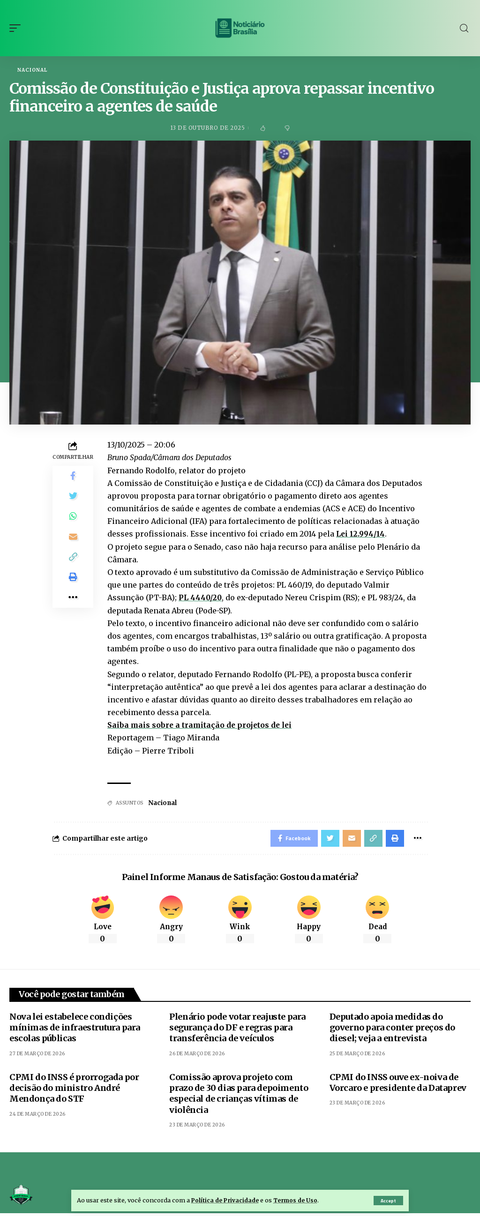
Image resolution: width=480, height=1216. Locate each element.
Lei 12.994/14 (361, 534)
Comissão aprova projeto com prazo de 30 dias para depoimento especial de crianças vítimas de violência (238, 1096)
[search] (464, 28)
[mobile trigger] (17, 28)
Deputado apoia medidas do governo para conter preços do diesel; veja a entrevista (392, 1030)
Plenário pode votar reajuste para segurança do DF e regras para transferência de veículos (237, 1030)
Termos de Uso (300, 1200)
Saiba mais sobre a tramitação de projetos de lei (201, 725)
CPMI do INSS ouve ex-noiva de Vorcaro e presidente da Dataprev (398, 1085)
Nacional (32, 70)
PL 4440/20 (201, 598)
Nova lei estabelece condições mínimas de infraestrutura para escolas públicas (74, 1030)
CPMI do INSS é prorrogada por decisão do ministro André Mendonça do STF (74, 1090)
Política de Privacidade (226, 1200)
